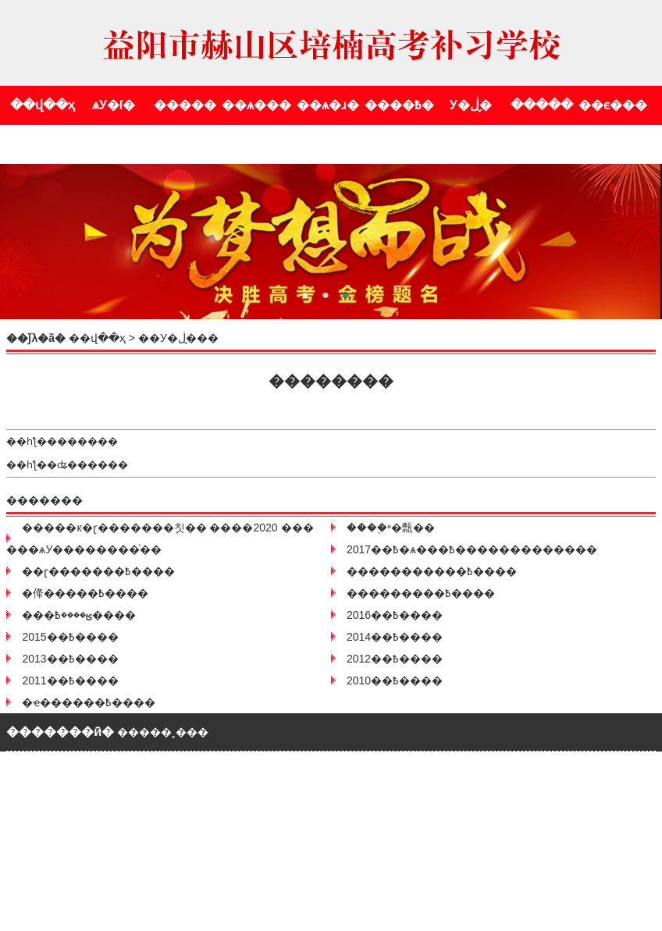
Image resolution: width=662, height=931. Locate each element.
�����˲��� (162, 732)
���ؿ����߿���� (79, 615)
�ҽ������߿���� (88, 702)
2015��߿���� (70, 637)
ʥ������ (92, 465)
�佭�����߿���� (85, 593)
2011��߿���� (70, 680)
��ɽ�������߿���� (98, 571)
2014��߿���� (395, 637)
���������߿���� (421, 593)
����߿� (399, 105)
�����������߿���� (432, 571)
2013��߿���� (70, 658)
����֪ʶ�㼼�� (391, 527)
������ (87, 441)
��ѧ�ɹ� (328, 105)
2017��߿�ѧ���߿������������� (472, 549)
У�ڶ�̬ (471, 105)
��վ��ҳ (42, 105)
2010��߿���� (395, 680)
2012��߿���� (395, 658)
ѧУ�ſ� (113, 105)
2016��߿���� (395, 615)
